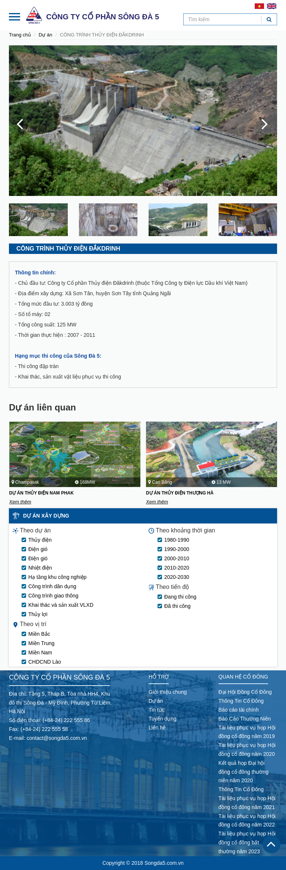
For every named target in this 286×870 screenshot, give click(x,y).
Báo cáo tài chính (239, 710)
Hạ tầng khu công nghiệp (57, 577)
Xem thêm (20, 502)
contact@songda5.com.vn (56, 738)
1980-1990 (176, 540)
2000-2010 (176, 558)
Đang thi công (180, 597)
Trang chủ (20, 35)
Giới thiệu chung (168, 692)
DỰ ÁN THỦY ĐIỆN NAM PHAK (41, 493)
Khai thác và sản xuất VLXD (60, 605)
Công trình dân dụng (52, 586)
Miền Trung (41, 643)
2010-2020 (176, 568)
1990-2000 (176, 549)
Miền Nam (40, 652)
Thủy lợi (37, 614)
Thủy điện (40, 540)
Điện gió (38, 549)
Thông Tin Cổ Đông (241, 701)
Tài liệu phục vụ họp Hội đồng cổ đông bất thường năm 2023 (247, 842)
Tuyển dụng (163, 719)
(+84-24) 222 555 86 (66, 720)
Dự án (45, 35)
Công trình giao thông (53, 596)
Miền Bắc (39, 634)
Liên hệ (157, 728)
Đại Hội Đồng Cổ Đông (245, 692)
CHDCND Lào (44, 662)
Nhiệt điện (40, 568)
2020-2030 (176, 577)
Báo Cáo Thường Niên (245, 719)
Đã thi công (177, 606)
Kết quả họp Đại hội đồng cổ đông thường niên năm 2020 (243, 772)
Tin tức (157, 710)
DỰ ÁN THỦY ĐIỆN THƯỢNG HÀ (179, 493)
